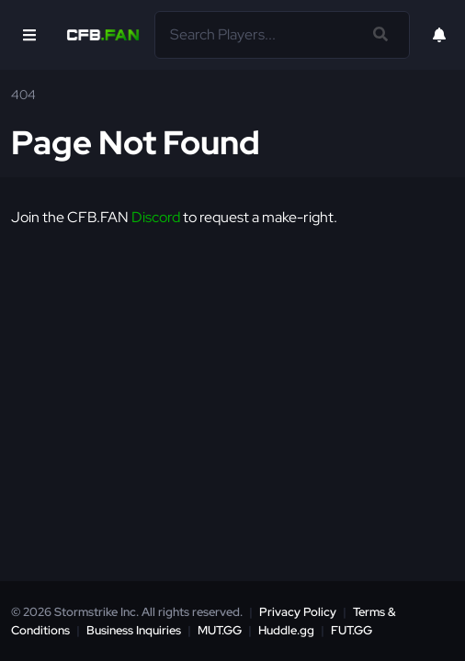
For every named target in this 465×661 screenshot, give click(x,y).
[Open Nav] (29, 35)
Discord (155, 217)
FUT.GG (351, 630)
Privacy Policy (297, 612)
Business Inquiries (133, 630)
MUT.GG (220, 630)
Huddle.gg (286, 630)
